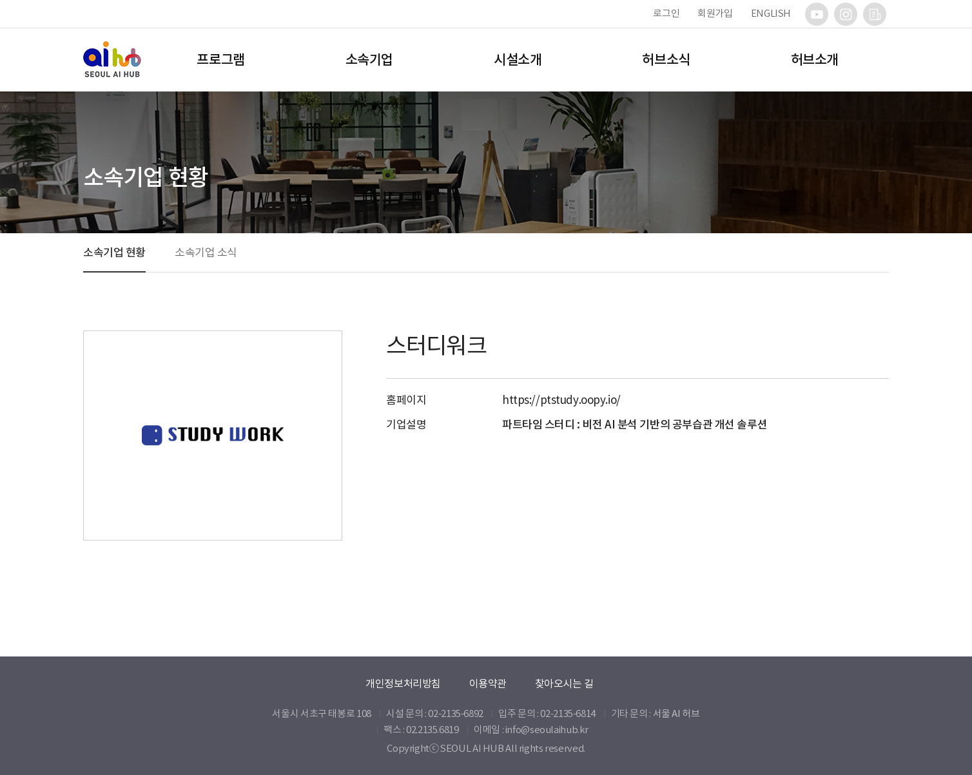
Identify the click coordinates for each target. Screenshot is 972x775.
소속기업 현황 (114, 252)
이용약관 (488, 683)
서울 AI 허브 (676, 713)
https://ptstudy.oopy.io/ (561, 400)
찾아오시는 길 (564, 683)
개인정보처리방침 (403, 683)
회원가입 (715, 13)
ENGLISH (771, 13)
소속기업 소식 (206, 252)
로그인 (666, 13)
